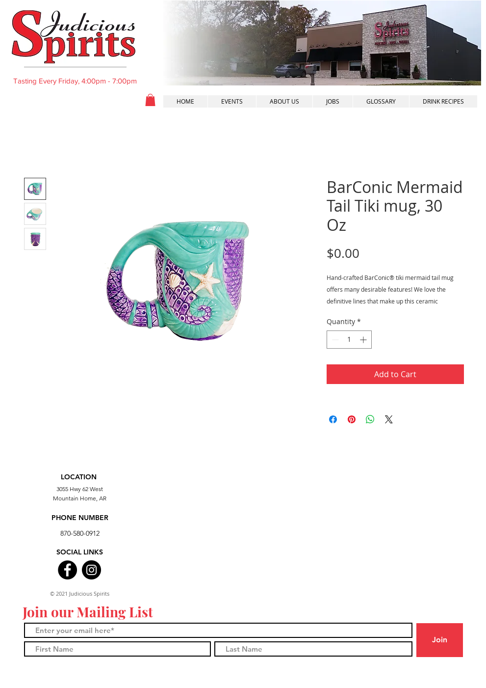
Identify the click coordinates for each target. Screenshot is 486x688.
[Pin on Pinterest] (352, 419)
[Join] (439, 640)
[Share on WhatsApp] (370, 419)
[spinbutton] (349, 339)
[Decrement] (334, 339)
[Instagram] (91, 569)
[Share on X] (389, 419)
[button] (150, 100)
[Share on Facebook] (333, 419)
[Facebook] (67, 569)
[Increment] (364, 339)
